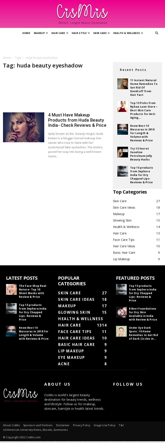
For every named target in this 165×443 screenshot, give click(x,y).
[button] (157, 33)
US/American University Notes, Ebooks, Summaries (35, 430)
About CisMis (11, 425)
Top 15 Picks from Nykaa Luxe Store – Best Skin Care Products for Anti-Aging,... (144, 110)
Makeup (41, 33)
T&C (121, 425)
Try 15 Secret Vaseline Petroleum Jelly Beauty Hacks (141, 154)
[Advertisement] (82, 45)
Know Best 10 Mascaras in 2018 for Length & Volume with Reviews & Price (142, 133)
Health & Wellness (128, 33)
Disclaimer (63, 425)
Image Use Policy (104, 425)
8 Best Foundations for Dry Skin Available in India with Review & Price (143, 314)
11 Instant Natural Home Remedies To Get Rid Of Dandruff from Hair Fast (143, 87)
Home (26, 33)
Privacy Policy (81, 425)
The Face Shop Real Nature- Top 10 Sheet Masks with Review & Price (32, 291)
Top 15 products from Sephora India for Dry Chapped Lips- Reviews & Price (141, 175)
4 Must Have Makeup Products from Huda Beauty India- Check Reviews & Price (77, 120)
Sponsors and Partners (38, 425)
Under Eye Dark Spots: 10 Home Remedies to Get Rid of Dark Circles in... (143, 333)
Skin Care (101, 33)
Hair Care (59, 33)
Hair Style (81, 33)
